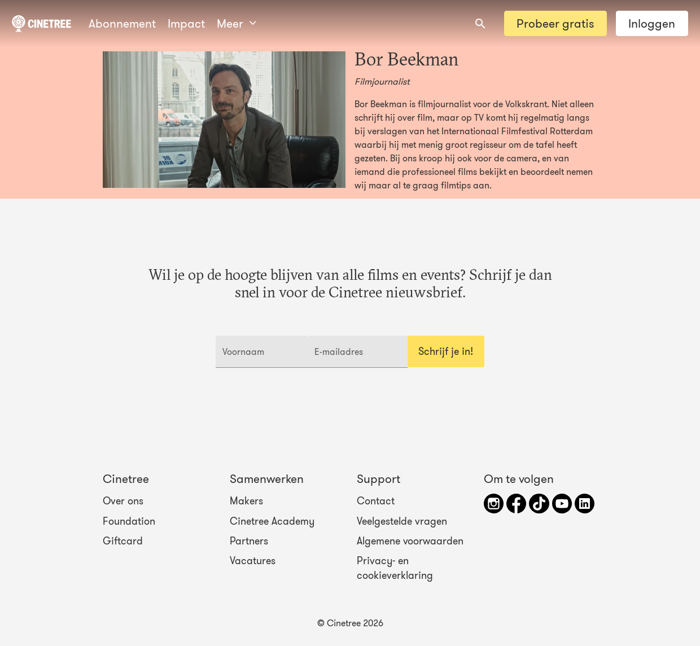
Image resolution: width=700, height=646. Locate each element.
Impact (186, 23)
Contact (376, 501)
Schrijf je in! (445, 351)
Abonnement (122, 23)
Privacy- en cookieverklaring (395, 568)
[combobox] (480, 23)
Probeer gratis (555, 23)
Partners (249, 541)
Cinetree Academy (272, 521)
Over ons (123, 501)
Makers (246, 501)
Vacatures (252, 561)
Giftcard (123, 541)
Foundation (129, 521)
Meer (236, 23)
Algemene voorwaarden (410, 541)
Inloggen (651, 23)
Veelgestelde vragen (402, 521)
